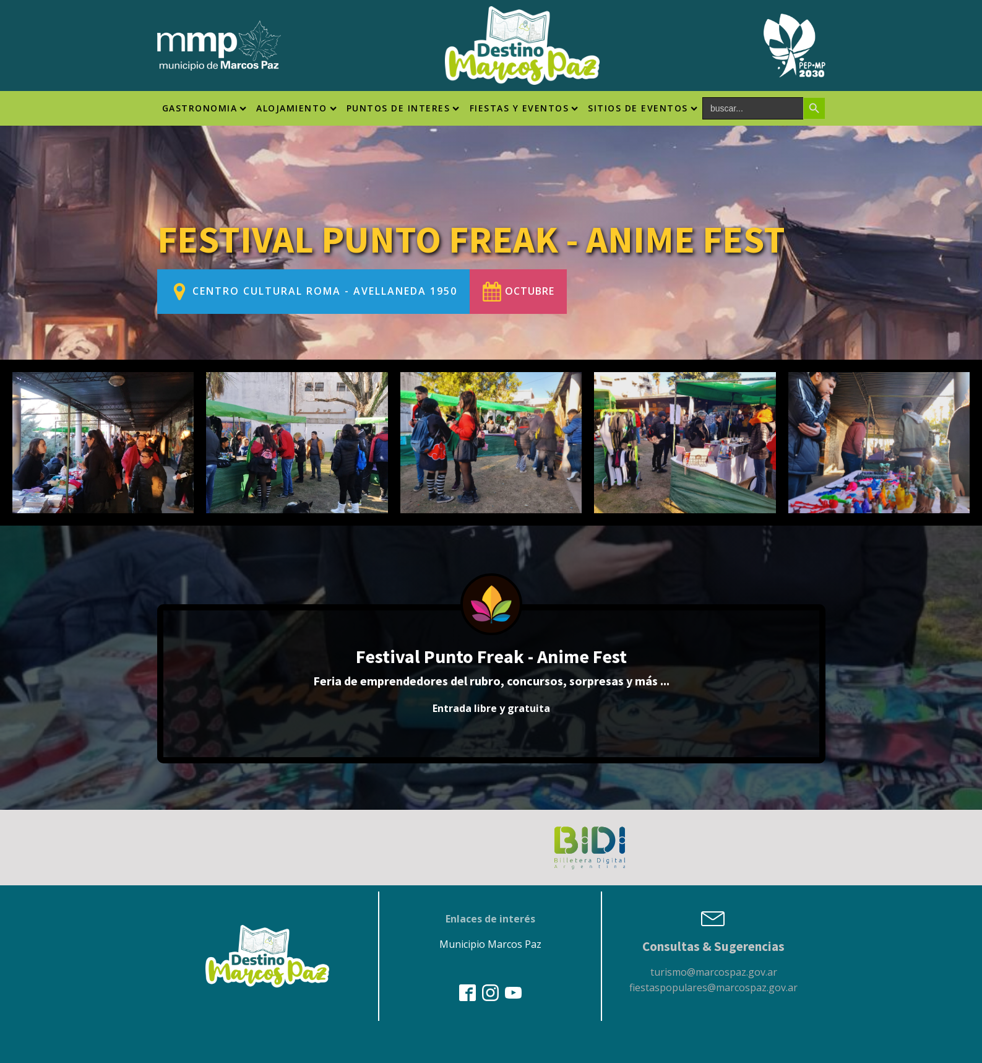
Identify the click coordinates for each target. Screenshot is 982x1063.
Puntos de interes (403, 108)
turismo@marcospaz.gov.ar (713, 972)
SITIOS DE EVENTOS (642, 108)
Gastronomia (204, 108)
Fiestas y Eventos (524, 108)
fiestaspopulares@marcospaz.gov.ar (713, 987)
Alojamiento (296, 108)
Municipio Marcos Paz (490, 944)
